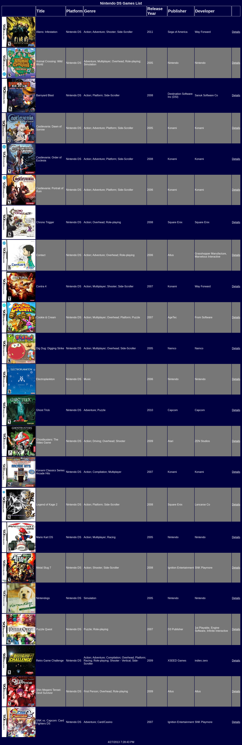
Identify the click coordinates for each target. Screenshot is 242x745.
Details (236, 31)
